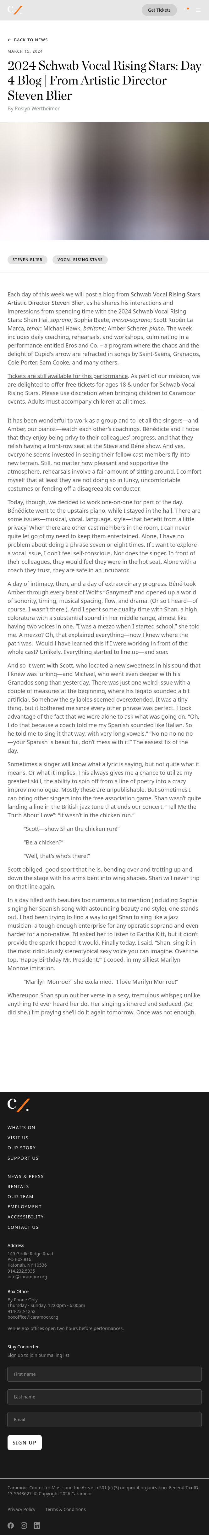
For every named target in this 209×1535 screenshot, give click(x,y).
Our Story (22, 1148)
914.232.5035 (21, 1271)
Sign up (25, 1442)
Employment (25, 1207)
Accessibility (26, 1217)
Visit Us (18, 1138)
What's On (22, 1127)
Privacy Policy (21, 1509)
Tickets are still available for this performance (68, 376)
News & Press (26, 1176)
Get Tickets (159, 10)
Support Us (23, 1158)
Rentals (18, 1186)
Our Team (21, 1196)
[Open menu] (198, 10)
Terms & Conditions (65, 1509)
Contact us (23, 1227)
